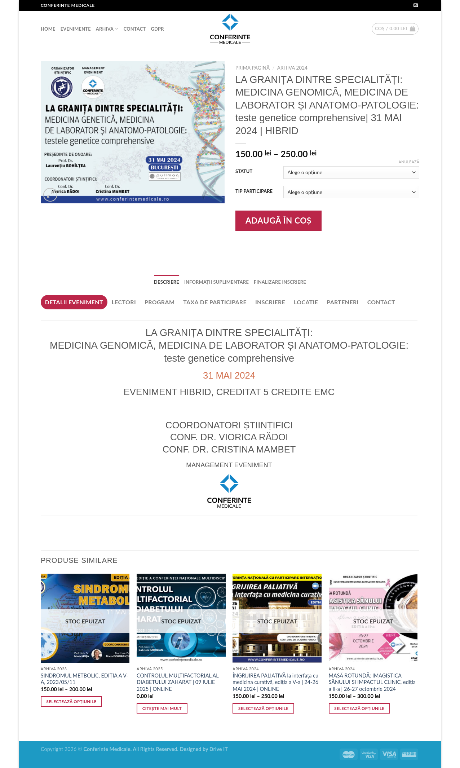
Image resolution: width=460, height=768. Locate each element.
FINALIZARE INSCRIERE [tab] (280, 282)
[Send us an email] (415, 5)
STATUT (243, 171)
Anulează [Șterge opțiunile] (409, 161)
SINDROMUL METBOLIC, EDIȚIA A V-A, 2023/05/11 (84, 678)
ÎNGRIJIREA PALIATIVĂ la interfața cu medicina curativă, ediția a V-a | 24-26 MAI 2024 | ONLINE (275, 682)
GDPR (157, 29)
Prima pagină (252, 68)
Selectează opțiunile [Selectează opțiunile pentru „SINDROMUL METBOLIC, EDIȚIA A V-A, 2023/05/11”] (72, 701)
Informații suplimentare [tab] (216, 282)
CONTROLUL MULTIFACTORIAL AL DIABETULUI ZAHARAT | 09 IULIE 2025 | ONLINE (177, 682)
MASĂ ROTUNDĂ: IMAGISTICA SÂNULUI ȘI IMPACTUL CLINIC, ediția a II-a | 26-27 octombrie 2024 (372, 682)
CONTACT (135, 29)
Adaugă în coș (278, 220)
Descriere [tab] (166, 282)
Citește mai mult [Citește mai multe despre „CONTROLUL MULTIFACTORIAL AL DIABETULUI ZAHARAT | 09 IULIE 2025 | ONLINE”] (162, 708)
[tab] (74, 302)
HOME (48, 29)
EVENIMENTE (76, 29)
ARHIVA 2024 (292, 68)
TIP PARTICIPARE (254, 191)
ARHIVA (107, 28)
